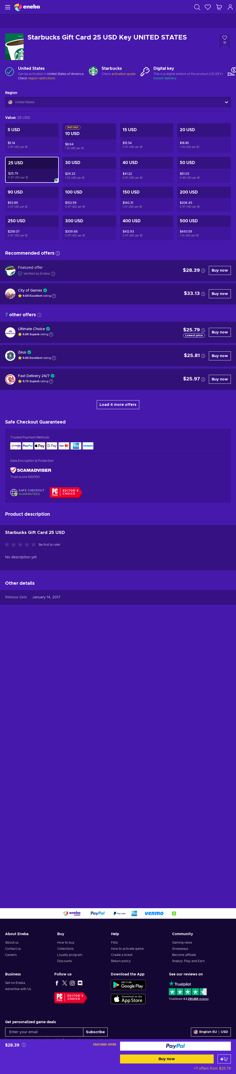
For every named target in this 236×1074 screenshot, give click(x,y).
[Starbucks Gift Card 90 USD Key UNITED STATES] (32, 199)
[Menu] (7, 7)
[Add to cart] (224, 1058)
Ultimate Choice (31, 329)
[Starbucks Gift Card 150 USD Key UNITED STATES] (147, 199)
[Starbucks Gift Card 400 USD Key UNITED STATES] (147, 227)
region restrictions (41, 78)
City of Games (30, 290)
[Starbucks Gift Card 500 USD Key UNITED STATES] (204, 227)
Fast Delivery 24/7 (34, 376)
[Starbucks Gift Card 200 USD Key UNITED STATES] (204, 199)
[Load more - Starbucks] (93, 71)
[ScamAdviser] (30, 470)
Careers (11, 954)
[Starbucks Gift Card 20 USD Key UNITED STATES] (204, 138)
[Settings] (211, 1032)
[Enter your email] (44, 1032)
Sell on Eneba (15, 982)
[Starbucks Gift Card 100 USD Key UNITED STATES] (89, 199)
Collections (65, 948)
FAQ (114, 942)
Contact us (13, 948)
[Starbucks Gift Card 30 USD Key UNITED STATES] (89, 170)
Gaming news (182, 942)
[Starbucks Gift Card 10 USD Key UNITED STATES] (89, 138)
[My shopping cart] (219, 7)
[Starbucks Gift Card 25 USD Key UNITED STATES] (32, 169)
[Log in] (230, 7)
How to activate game (127, 948)
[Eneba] (27, 7)
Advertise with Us (18, 989)
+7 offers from (212, 1068)
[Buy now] (175, 1046)
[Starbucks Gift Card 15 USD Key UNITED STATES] (147, 138)
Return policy (121, 961)
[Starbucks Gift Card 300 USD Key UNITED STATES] (89, 227)
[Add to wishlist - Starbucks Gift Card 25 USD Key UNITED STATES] (225, 41)
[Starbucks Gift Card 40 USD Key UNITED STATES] (147, 170)
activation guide (123, 73)
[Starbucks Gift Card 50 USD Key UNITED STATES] (204, 170)
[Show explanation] (54, 296)
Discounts (64, 961)
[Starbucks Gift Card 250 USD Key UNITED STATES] (32, 227)
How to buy (65, 942)
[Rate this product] (21, 812)
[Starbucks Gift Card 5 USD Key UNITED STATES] (32, 138)
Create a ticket (121, 954)
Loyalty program (69, 954)
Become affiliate (184, 954)
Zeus (22, 352)
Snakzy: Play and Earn (188, 961)
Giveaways (180, 948)
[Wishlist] (207, 7)
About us (11, 942)
